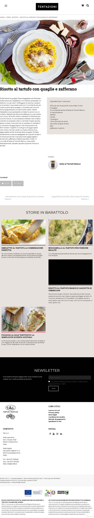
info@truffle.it (12, 464)
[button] (6, 183)
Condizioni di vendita (56, 417)
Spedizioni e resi (54, 421)
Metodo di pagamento (57, 419)
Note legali (52, 415)
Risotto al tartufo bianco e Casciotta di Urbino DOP (70, 289)
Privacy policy (53, 412)
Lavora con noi (54, 410)
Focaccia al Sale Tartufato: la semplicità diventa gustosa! (17, 336)
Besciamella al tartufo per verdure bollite (68, 249)
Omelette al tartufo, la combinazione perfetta (22, 249)
